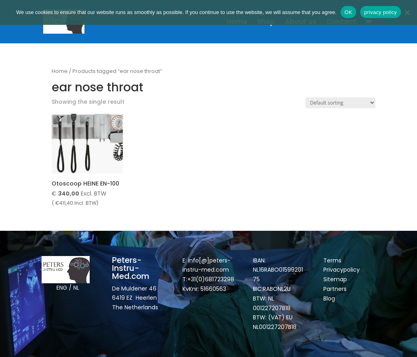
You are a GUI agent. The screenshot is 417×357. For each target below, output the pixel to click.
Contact (341, 22)
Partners (335, 289)
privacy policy (380, 12)
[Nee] (407, 12)
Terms (332, 260)
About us (301, 22)
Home (237, 22)
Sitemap (336, 279)
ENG (61, 288)
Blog (329, 298)
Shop (266, 22)
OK (348, 12)
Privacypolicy (341, 270)
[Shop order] (340, 102)
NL (76, 288)
